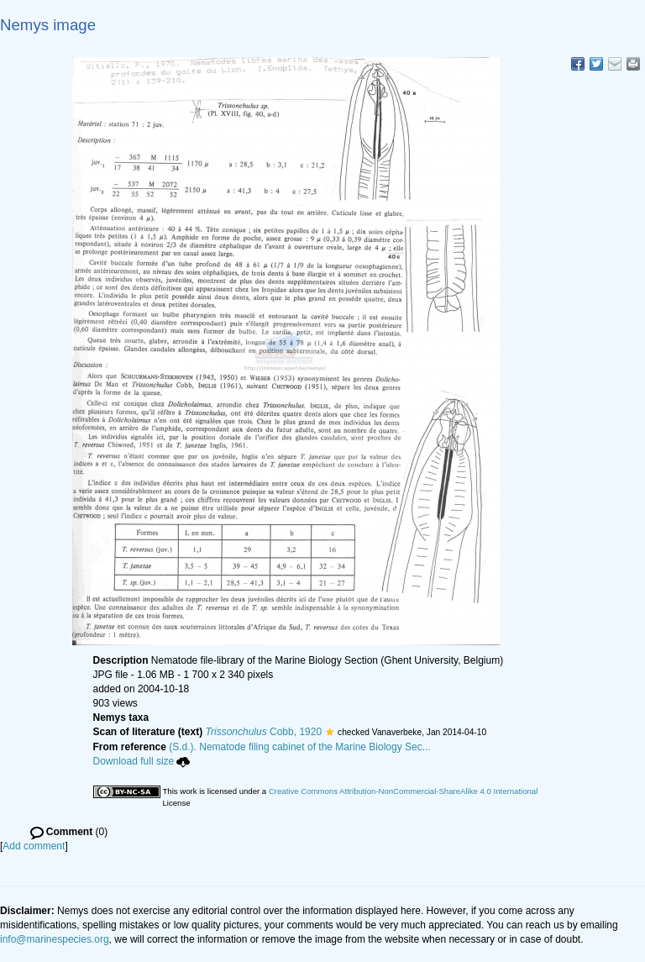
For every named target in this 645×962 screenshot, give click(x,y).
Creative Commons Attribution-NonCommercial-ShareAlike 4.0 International (403, 791)
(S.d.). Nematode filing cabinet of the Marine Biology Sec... (300, 747)
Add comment (34, 846)
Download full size (142, 761)
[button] (330, 732)
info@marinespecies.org (54, 939)
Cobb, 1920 (264, 732)
